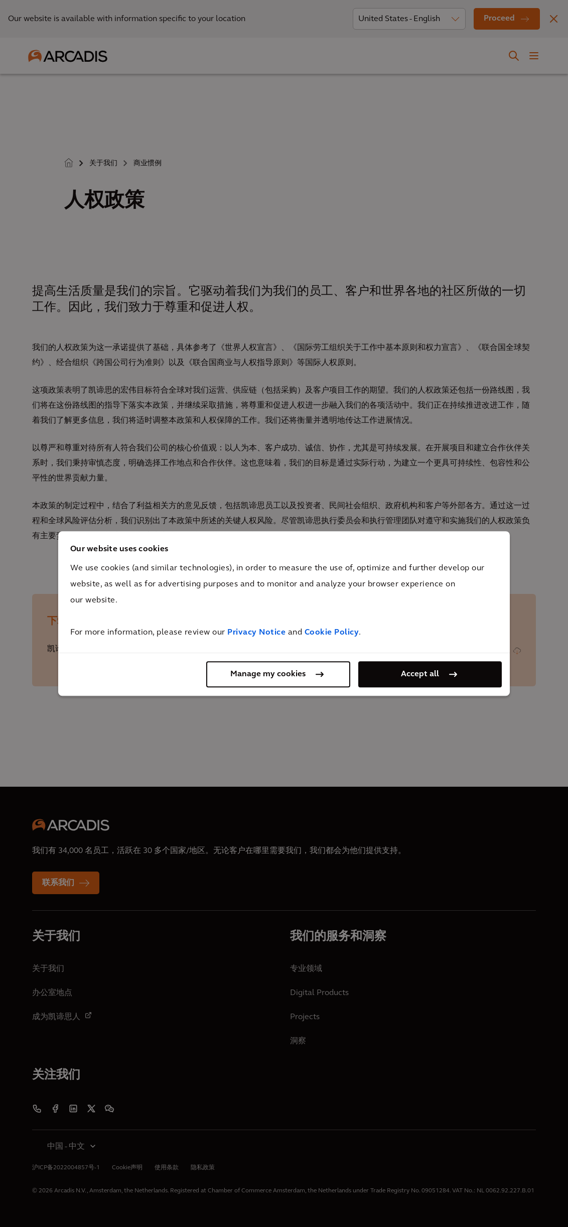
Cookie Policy (332, 633)
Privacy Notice (256, 633)
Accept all (420, 674)
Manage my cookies (268, 674)
